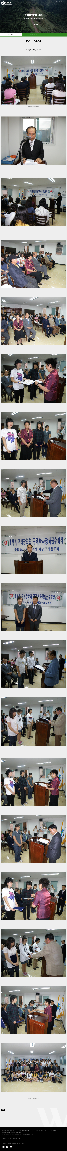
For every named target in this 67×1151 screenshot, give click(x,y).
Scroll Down (33, 24)
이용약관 (4, 1143)
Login (60, 2)
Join (57, 2)
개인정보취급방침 (11, 1143)
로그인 (23, 1143)
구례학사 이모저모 (33, 34)
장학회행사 (11, 34)
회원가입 (18, 1143)
